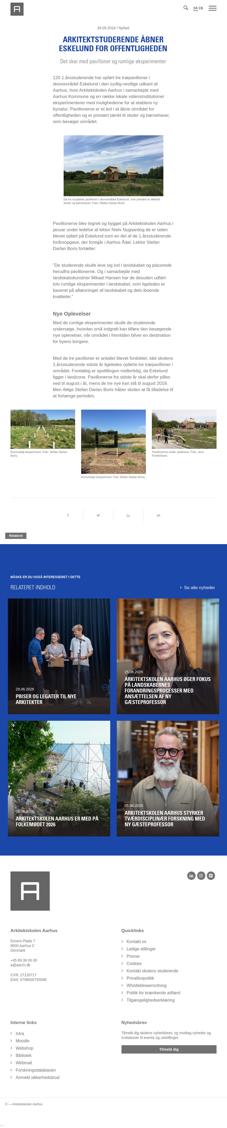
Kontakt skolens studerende (152, 971)
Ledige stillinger (141, 949)
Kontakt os (137, 941)
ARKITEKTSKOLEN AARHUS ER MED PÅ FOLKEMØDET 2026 (57, 821)
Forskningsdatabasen (36, 1070)
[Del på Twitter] (98, 515)
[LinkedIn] (191, 875)
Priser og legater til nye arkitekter (46, 699)
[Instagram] (201, 875)
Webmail (24, 1063)
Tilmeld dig (169, 1049)
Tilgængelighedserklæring (151, 1000)
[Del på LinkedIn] (128, 515)
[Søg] (186, 8)
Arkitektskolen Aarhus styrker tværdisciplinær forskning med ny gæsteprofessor (165, 818)
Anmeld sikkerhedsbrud (37, 1077)
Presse (133, 956)
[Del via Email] (158, 515)
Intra (20, 1033)
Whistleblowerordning (147, 985)
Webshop (24, 1048)
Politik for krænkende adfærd (153, 993)
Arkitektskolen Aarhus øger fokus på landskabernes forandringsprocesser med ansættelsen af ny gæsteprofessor (168, 690)
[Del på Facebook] (68, 515)
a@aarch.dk (20, 965)
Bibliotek (23, 1055)
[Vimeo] (211, 875)
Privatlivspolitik (140, 978)
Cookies (134, 963)
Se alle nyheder (199, 587)
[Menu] (213, 8)
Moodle (22, 1041)
